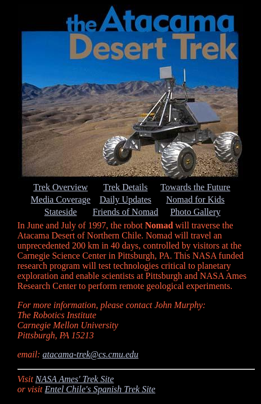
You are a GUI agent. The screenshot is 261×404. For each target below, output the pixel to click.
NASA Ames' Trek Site (74, 379)
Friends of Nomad (125, 212)
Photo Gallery (195, 212)
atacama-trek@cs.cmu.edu (91, 354)
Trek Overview (60, 187)
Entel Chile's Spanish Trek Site (100, 389)
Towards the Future (195, 187)
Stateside (60, 212)
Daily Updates (125, 199)
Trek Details (126, 187)
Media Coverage (61, 199)
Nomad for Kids (195, 199)
